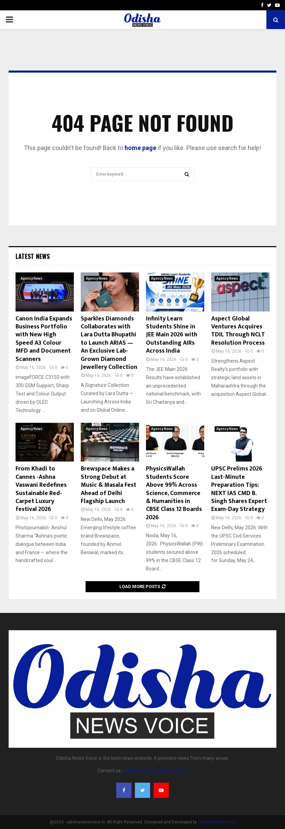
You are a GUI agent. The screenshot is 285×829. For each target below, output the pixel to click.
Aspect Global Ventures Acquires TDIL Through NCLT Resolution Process (238, 331)
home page (140, 147)
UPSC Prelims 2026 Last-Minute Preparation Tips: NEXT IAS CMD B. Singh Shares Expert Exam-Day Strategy (239, 489)
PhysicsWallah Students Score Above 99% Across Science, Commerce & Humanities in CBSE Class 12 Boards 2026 (174, 493)
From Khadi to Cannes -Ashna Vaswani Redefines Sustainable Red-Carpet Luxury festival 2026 (41, 489)
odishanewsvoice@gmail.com (155, 770)
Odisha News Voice (217, 822)
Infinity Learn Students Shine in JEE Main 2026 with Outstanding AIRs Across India (171, 335)
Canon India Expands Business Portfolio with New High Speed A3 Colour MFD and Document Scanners (44, 339)
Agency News (31, 278)
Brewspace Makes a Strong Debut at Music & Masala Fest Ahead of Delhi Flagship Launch (108, 485)
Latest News (33, 256)
